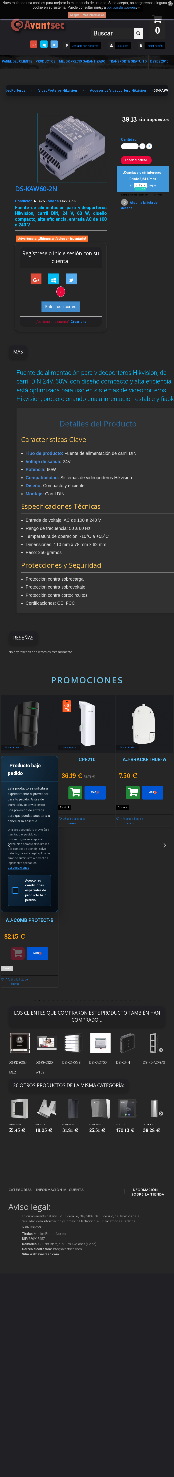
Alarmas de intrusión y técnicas (20, 1220)
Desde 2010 (159, 61)
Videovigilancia (23, 1209)
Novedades (47, 1209)
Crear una (78, 322)
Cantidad (129, 139)
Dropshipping (49, 1296)
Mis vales (74, 1252)
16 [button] (103, 1000)
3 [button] (44, 1000)
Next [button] (165, 845)
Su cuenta (122, 46)
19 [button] (116, 1000)
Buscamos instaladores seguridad (48, 1307)
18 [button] (112, 1000)
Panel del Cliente (17, 61)
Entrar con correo (60, 306)
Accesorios (20, 1313)
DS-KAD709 (97, 1063)
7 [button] (62, 1000)
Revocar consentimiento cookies (49, 1349)
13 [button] (89, 1000)
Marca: (54, 201)
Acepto (75, 15)
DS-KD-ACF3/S (154, 1063)
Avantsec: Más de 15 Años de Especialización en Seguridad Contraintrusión (50, 1384)
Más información (93, 15)
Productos (46, 61)
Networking (20, 1230)
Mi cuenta (73, 1189)
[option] (29, 843)
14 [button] (94, 1000)
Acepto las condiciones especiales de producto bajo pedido (29, 890)
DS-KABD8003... (68, 1124)
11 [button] (80, 1000)
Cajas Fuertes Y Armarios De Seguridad (20, 1377)
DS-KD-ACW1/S (15, 1124)
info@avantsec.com (148, 1238)
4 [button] (48, 1000)
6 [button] (57, 1000)
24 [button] (139, 1000)
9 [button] (71, 1000)
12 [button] (84, 1000)
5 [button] (53, 1000)
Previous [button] (9, 845)
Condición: (24, 201)
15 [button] (98, 1000)
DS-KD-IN (123, 1063)
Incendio (18, 1330)
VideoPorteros (22, 1263)
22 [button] (130, 1000)
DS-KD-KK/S (71, 1063)
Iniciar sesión (154, 46)
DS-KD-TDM (121, 1124)
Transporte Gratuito (128, 61)
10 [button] (75, 1000)
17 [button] (107, 1000)
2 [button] (39, 1000)
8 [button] (66, 1000)
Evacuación (20, 1392)
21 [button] (125, 1000)
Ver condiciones (18, 867)
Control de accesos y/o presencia (20, 1252)
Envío (43, 1269)
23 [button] (134, 1000)
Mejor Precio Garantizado (82, 61)
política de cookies (121, 7)
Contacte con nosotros (85, 46)
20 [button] (121, 1000)
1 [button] (35, 1000)
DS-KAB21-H (41, 1124)
